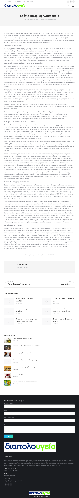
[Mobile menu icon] (73, 6)
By (44, 255)
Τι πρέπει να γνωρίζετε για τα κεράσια (62, 320)
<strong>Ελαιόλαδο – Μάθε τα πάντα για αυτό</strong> (27, 345)
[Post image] (9, 301)
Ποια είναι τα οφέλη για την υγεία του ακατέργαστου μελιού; (26, 320)
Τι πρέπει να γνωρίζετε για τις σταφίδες (25, 310)
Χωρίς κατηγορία (35, 255)
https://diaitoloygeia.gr (22, 267)
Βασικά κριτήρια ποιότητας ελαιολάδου (24, 300)
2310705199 (8, 1)
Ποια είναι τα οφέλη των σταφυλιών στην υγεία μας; (61, 310)
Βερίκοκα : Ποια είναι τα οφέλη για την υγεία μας (25, 381)
